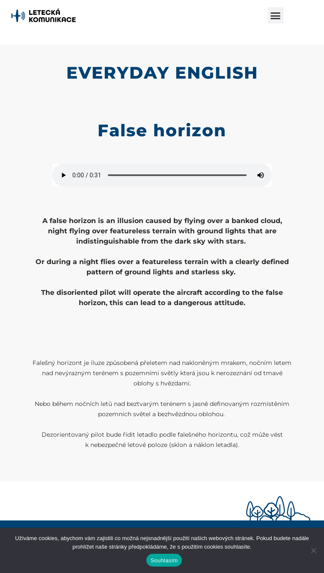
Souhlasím (164, 560)
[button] (276, 15)
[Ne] (313, 550)
